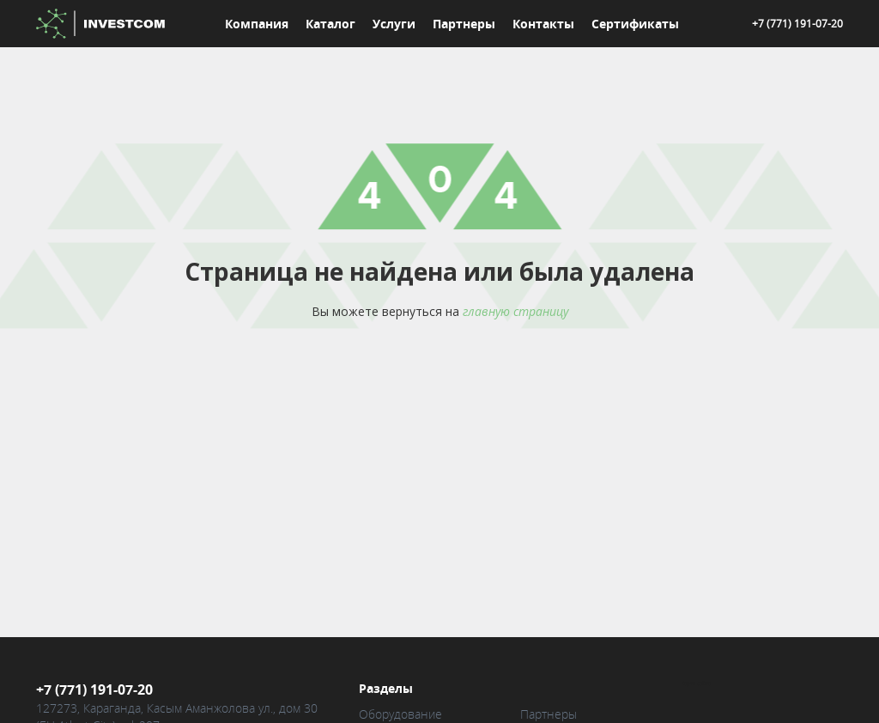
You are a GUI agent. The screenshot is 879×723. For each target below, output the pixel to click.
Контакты (543, 23)
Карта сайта (696, 683)
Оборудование (400, 714)
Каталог (330, 23)
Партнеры (464, 23)
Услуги (394, 23)
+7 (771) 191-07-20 (797, 23)
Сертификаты (635, 23)
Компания (256, 23)
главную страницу (515, 311)
